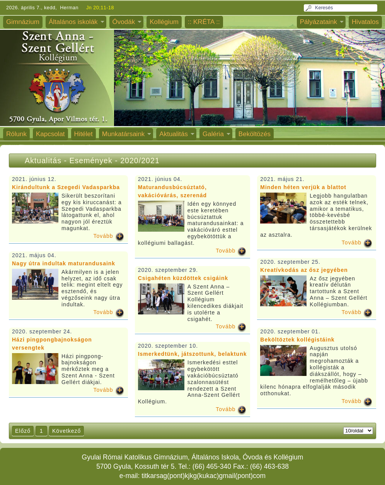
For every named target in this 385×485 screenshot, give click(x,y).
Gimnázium (22, 22)
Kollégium (164, 22)
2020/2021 (140, 160)
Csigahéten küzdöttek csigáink (183, 278)
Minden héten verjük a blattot (303, 187)
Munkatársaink (123, 134)
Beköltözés (254, 134)
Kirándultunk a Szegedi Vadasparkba (66, 187)
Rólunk (16, 134)
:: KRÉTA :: (204, 22)
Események (92, 160)
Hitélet (83, 134)
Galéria (213, 134)
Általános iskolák (73, 22)
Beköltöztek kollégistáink (297, 339)
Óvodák (123, 22)
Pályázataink (318, 22)
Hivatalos (365, 22)
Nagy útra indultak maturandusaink (63, 263)
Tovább (103, 236)
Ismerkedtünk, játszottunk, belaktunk (192, 354)
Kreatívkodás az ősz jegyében (304, 270)
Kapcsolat (50, 134)
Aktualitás (173, 134)
